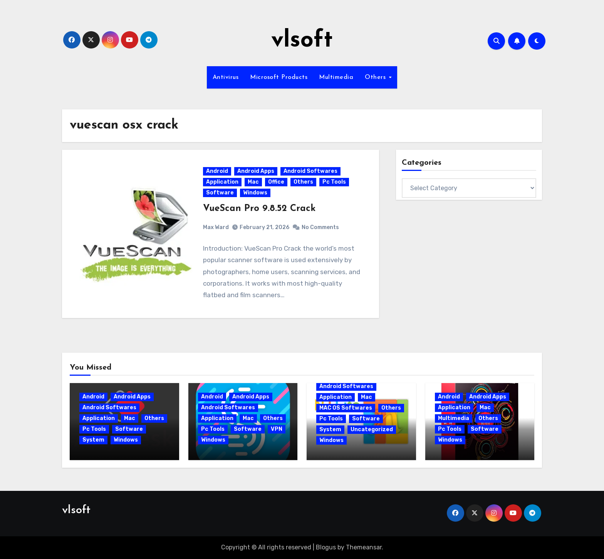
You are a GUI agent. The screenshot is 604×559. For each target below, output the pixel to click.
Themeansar (364, 547)
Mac (253, 182)
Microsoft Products (278, 77)
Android (217, 171)
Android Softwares (310, 171)
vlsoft (302, 40)
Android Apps (255, 171)
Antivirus (226, 77)
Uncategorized (372, 430)
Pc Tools (334, 182)
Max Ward (216, 227)
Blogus (326, 547)
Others (376, 77)
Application (222, 182)
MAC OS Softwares (345, 408)
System (93, 440)
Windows (255, 192)
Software (220, 192)
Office (276, 182)
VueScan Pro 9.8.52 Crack (259, 208)
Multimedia (336, 77)
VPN (276, 429)
